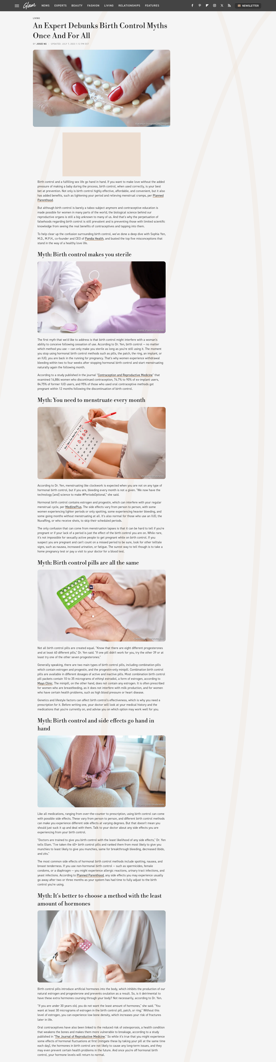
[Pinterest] (200, 7)
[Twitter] (222, 7)
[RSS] (229, 7)
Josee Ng (41, 44)
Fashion (93, 5)
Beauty (77, 5)
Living (109, 5)
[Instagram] (215, 7)
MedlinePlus (73, 507)
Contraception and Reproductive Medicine (125, 375)
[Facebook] (192, 7)
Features (152, 5)
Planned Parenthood (90, 875)
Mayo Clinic (44, 683)
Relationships (129, 5)
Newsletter (248, 6)
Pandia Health (94, 238)
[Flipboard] (207, 7)
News (46, 5)
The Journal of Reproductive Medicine (80, 1036)
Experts (60, 5)
